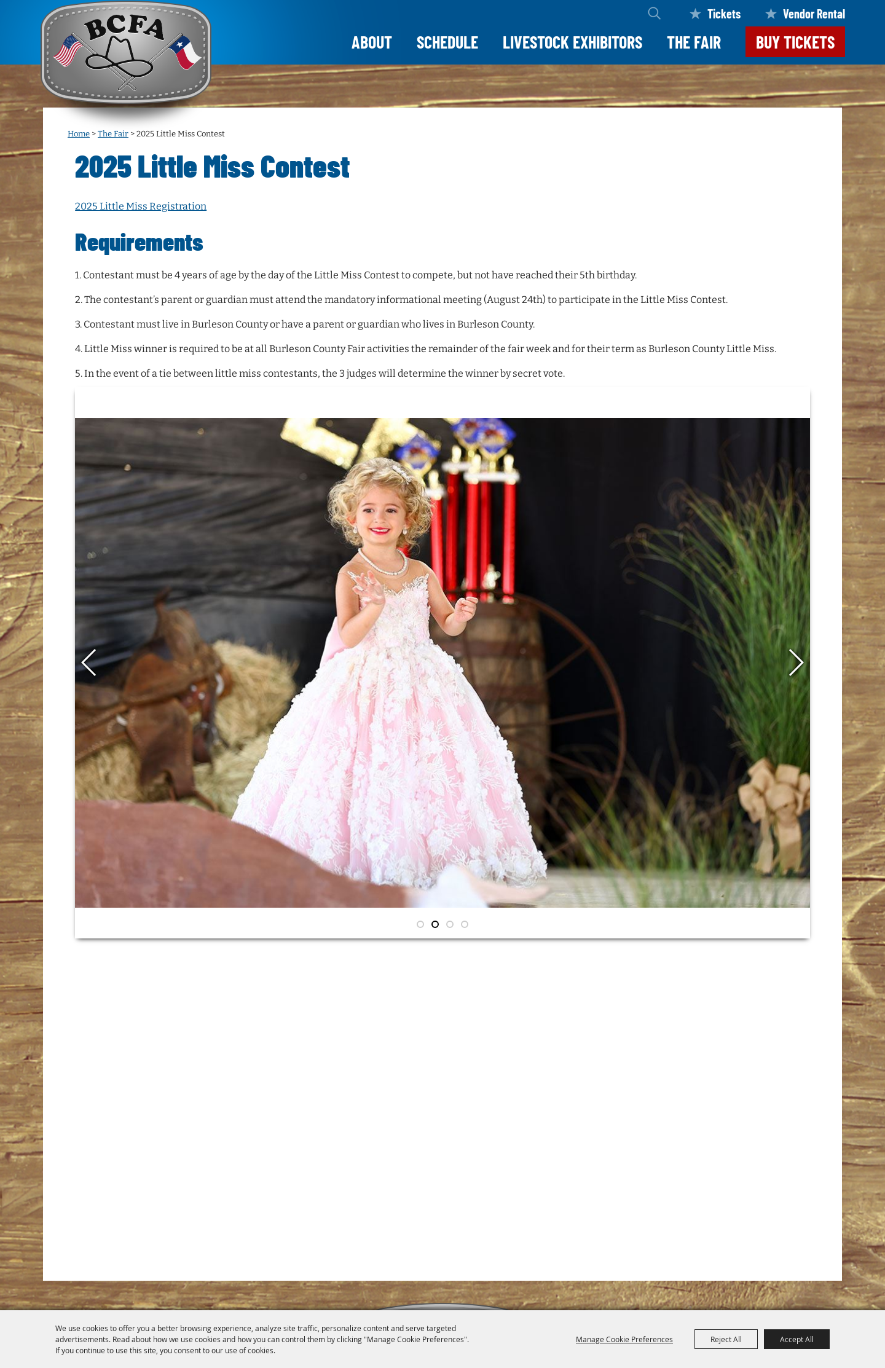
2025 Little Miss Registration (140, 206)
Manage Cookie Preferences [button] (624, 1339)
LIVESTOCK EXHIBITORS (572, 41)
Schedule (447, 41)
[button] (89, 662)
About (372, 41)
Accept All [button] (797, 1339)
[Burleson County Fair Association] (126, 66)
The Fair (694, 41)
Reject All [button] (726, 1339)
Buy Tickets (795, 41)
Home (79, 133)
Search (654, 13)
